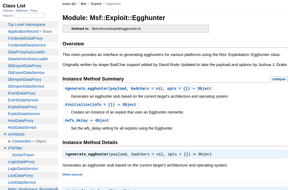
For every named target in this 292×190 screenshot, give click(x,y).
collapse (279, 79)
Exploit (96, 4)
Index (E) (69, 4)
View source (72, 175)
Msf (83, 4)
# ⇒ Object (87, 121)
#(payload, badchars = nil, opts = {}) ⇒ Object (139, 88)
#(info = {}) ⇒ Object (101, 105)
